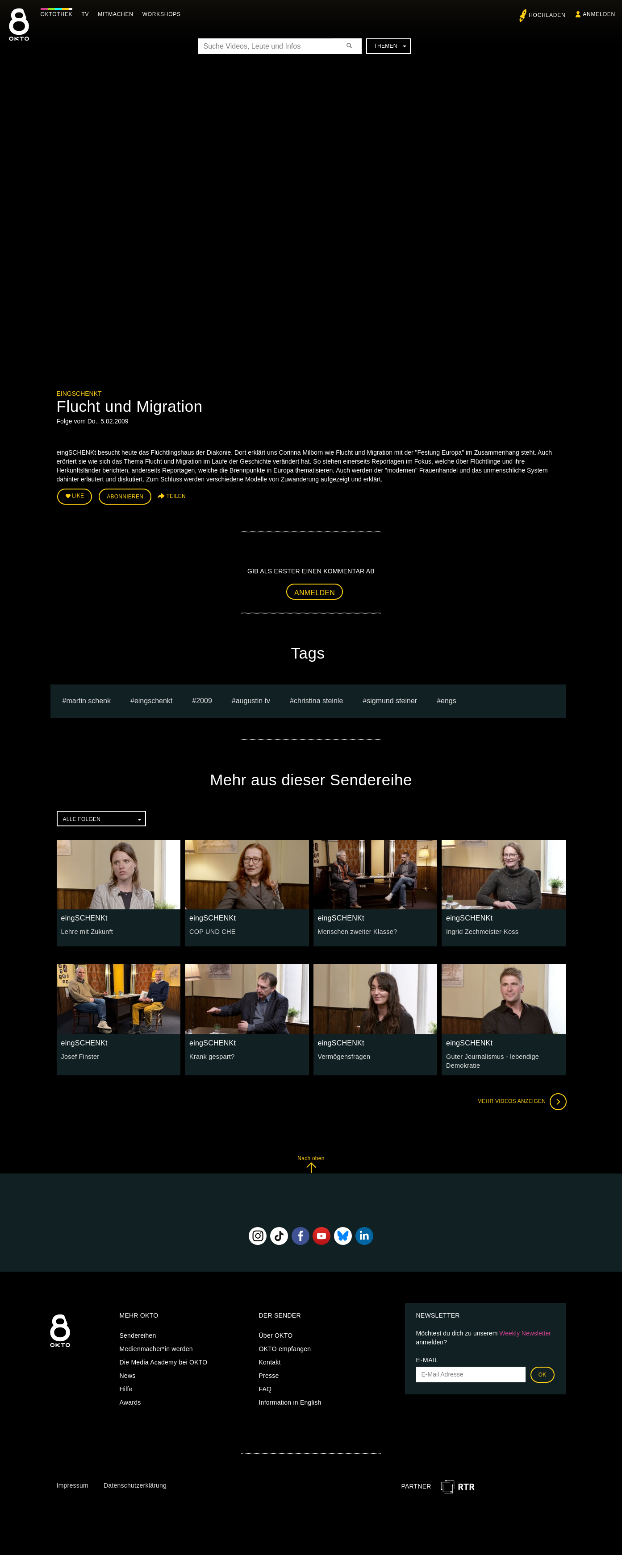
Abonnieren (125, 496)
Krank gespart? (211, 1055)
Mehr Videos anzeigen (521, 1100)
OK (543, 1373)
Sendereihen (138, 1334)
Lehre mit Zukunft (86, 931)
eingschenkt (153, 700)
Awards (130, 1401)
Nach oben (310, 1163)
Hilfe (126, 1387)
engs (448, 700)
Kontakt (270, 1360)
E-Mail (427, 1358)
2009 (204, 700)
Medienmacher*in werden (156, 1347)
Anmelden (314, 592)
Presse (269, 1374)
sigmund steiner (392, 700)
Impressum (72, 1484)
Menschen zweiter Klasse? (356, 931)
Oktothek (58, 14)
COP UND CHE (211, 931)
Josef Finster (79, 1055)
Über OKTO (276, 1334)
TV (87, 14)
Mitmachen (117, 14)
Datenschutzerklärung (135, 1484)
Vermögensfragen (343, 1055)
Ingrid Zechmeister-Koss (481, 931)
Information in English (290, 1401)
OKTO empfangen (285, 1347)
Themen (390, 46)
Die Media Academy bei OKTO (164, 1360)
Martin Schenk (88, 700)
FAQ (265, 1387)
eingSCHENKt (79, 393)
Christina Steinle (318, 700)
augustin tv (253, 700)
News (128, 1374)
